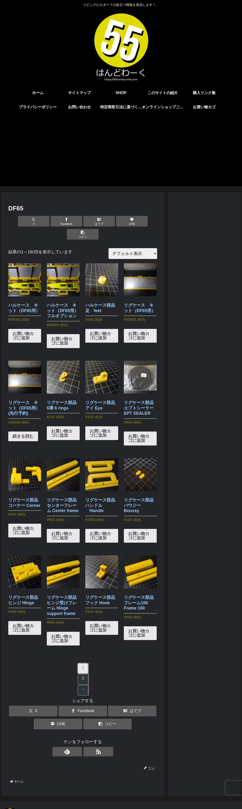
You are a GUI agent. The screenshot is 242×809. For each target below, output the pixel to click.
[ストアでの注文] (132, 240)
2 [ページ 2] (83, 665)
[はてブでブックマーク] (83, 221)
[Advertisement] (121, 153)
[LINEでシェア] (108, 221)
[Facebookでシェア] (58, 221)
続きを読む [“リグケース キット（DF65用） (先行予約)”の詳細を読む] (23, 423)
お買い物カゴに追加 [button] (23, 322)
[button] (133, 221)
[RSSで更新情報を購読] (88, 738)
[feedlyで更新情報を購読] (77, 738)
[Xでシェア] (33, 221)
